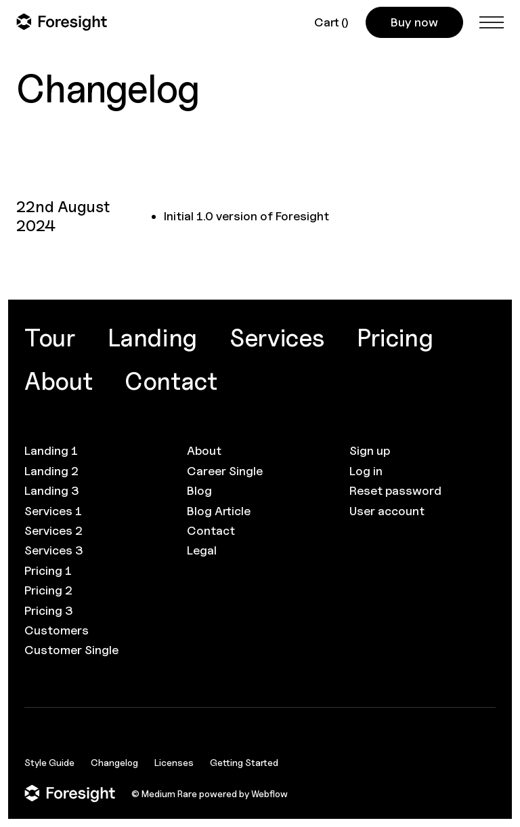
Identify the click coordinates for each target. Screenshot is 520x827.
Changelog (114, 762)
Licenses (174, 762)
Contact (171, 381)
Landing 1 (51, 450)
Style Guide (49, 762)
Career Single (225, 471)
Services (277, 337)
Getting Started (244, 762)
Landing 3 (51, 490)
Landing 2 (51, 471)
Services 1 (53, 511)
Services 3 (53, 550)
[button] (331, 22)
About (58, 381)
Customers (56, 630)
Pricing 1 (48, 570)
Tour (49, 337)
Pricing (395, 337)
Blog (199, 490)
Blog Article (219, 511)
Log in (366, 471)
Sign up (369, 450)
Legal (202, 550)
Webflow (269, 793)
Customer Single (71, 650)
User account (387, 511)
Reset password (395, 490)
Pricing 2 (48, 590)
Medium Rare (169, 793)
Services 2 (53, 530)
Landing (152, 337)
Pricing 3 (48, 610)
